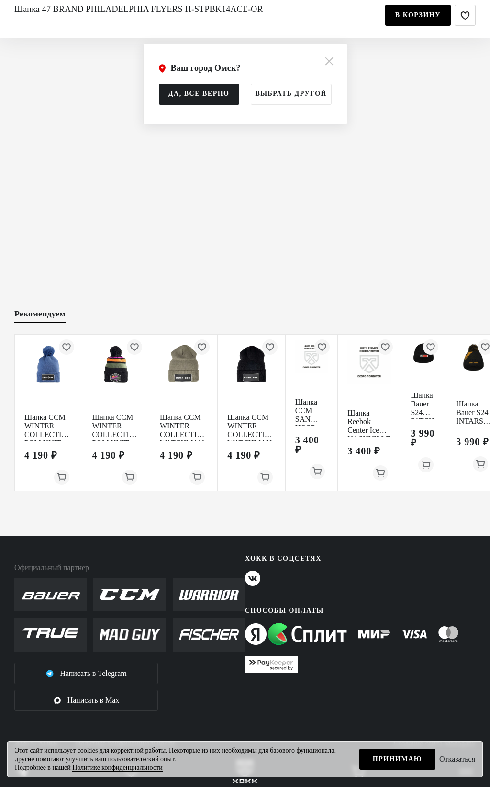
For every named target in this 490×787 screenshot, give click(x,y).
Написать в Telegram (86, 673)
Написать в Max (86, 700)
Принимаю (397, 759)
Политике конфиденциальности (117, 767)
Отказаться (457, 759)
